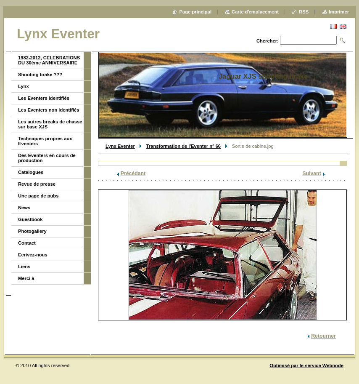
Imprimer (339, 11)
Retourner (323, 336)
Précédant (133, 173)
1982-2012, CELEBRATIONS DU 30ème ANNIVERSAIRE (49, 60)
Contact (27, 242)
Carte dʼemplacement (255, 11)
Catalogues (30, 172)
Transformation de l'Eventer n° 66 (183, 146)
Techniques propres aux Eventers (45, 141)
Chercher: (267, 40)
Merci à (26, 278)
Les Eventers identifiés (43, 98)
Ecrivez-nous (33, 254)
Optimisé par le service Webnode (306, 365)
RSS (304, 11)
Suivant (311, 173)
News (24, 207)
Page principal (195, 11)
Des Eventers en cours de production (47, 158)
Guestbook (30, 219)
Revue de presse (36, 184)
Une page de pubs (38, 195)
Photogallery (32, 231)
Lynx (23, 86)
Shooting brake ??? (40, 74)
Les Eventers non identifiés (48, 109)
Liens (24, 266)
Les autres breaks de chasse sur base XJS (50, 124)
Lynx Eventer (120, 146)
